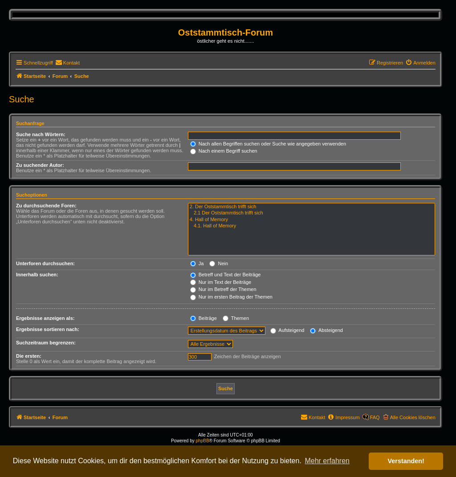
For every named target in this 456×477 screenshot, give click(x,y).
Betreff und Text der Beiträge (225, 274)
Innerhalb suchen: (37, 274)
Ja (197, 263)
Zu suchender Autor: (40, 165)
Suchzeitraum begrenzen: (46, 342)
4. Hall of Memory (311, 220)
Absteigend (326, 330)
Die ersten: (28, 356)
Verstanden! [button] (406, 461)
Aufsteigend (287, 330)
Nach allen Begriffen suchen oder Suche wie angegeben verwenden (268, 143)
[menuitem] (67, 62)
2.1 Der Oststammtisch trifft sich (311, 213)
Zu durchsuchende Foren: (46, 205)
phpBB (202, 440)
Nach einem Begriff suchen (223, 151)
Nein (218, 263)
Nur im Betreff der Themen (223, 289)
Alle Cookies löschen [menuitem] (413, 417)
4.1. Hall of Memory (311, 226)
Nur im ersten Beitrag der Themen (231, 296)
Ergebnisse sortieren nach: (47, 329)
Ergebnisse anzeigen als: (45, 318)
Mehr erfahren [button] (327, 461)
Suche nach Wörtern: (40, 134)
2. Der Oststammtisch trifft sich (311, 207)
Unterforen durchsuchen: (45, 263)
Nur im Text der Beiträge (220, 282)
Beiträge (203, 318)
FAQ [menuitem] (375, 417)
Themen (236, 318)
